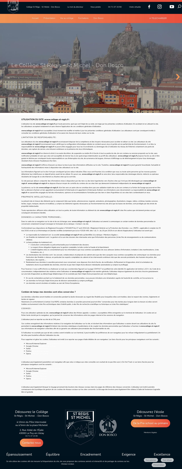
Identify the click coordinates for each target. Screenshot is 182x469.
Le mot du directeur (75, 7)
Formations (83, 18)
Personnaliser (158, 465)
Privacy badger (39, 392)
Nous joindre (96, 7)
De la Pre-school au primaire (150, 423)
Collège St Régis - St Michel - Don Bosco (43, 7)
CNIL (155, 278)
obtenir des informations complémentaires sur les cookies (82, 319)
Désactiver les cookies (55, 343)
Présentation (49, 18)
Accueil (35, 18)
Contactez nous (31, 443)
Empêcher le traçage (55, 368)
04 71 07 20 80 (115, 7)
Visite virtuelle (135, 7)
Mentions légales (150, 432)
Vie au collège (66, 18)
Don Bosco (98, 18)
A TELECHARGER (158, 18)
